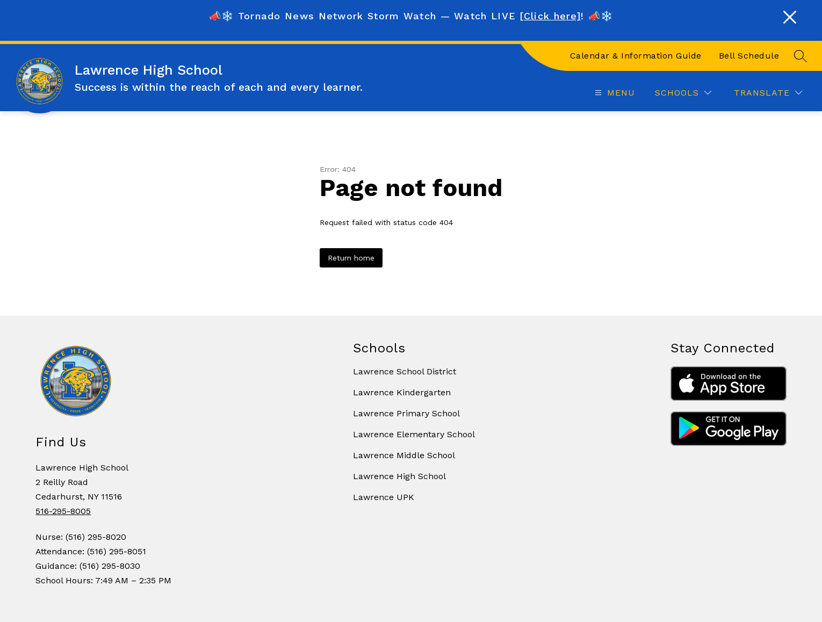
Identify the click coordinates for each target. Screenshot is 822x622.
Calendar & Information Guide (636, 55)
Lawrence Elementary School (414, 434)
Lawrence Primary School (406, 413)
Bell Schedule (749, 55)
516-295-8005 (63, 511)
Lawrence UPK (383, 497)
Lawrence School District (404, 371)
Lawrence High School (399, 476)
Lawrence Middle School (404, 455)
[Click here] (550, 15)
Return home (351, 258)
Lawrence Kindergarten (402, 392)
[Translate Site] (768, 92)
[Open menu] (613, 92)
